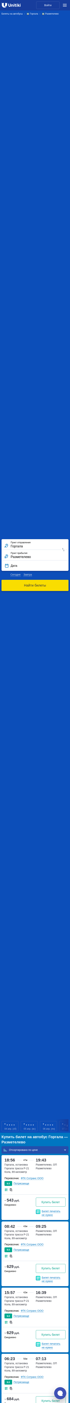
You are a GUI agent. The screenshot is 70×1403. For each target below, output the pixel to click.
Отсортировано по (20, 1149)
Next (67, 1126)
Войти (48, 5)
